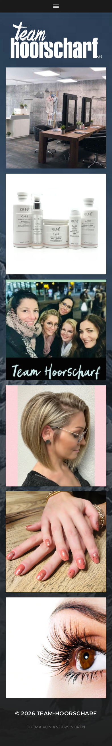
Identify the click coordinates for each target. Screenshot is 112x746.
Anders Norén (69, 727)
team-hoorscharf (67, 713)
